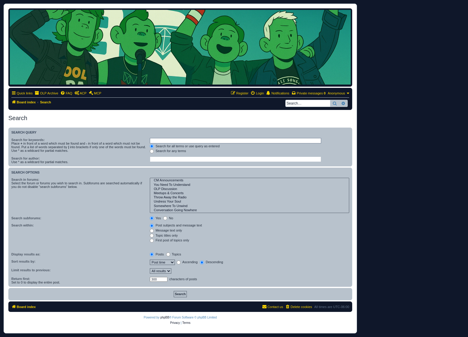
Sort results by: (23, 261)
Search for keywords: (28, 140)
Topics (173, 254)
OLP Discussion (249, 189)
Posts (157, 254)
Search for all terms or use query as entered (185, 146)
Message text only (166, 230)
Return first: (20, 279)
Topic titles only (164, 235)
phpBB (164, 317)
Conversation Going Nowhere (249, 210)
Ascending (187, 262)
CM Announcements (249, 180)
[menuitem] (66, 93)
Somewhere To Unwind (249, 206)
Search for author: (25, 158)
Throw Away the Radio (249, 197)
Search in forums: (25, 179)
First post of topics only (169, 240)
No (168, 218)
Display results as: (25, 254)
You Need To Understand (249, 185)
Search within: (22, 225)
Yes (155, 218)
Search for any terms (168, 151)
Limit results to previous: (30, 270)
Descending (211, 262)
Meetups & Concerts (249, 193)
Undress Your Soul (249, 202)
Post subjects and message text (176, 225)
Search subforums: (26, 218)
